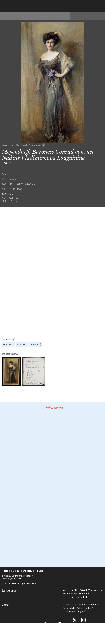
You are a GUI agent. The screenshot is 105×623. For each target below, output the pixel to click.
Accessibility (69, 607)
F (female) (35, 344)
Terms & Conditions (87, 604)
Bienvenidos (85, 593)
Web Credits (84, 607)
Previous (17, 16)
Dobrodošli (81, 596)
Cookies (67, 611)
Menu (99, 6)
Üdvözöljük (81, 590)
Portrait (8, 344)
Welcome (68, 590)
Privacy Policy (80, 611)
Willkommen (70, 593)
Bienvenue (95, 590)
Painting (22, 344)
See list (52, 16)
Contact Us (69, 604)
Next (87, 16)
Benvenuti (68, 596)
